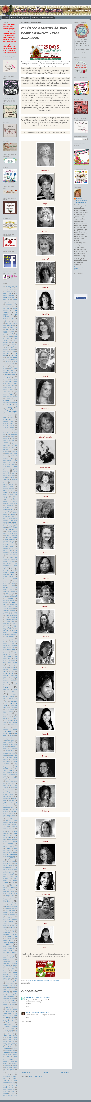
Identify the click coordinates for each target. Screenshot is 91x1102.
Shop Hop (12, 927)
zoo (4, 1095)
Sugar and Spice (8, 1000)
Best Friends (8, 336)
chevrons (5, 415)
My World (11, 776)
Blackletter (5, 349)
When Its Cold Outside (11, 1067)
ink (4, 649)
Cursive (5, 477)
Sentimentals (6, 918)
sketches (6, 952)
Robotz (12, 887)
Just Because (11, 660)
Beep (10, 334)
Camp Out (8, 381)
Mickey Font (7, 733)
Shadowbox (6, 923)
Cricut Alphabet (7, 460)
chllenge (12, 417)
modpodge (14, 748)
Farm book (8, 556)
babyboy (5, 327)
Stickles (13, 987)
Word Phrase (12, 1087)
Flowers (13, 569)
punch (4, 874)
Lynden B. (45, 231)
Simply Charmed (8, 942)
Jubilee (12, 654)
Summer (5, 1002)
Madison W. (45, 408)
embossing (14, 535)
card (11, 389)
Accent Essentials (8, 297)
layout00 (15, 689)
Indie (14, 647)
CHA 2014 (8, 404)
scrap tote (12, 897)
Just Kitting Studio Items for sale (42, 18)
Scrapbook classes (11, 906)
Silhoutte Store (10, 938)
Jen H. (45, 923)
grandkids (5, 602)
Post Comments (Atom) (36, 1076)
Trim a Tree (8, 1039)
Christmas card (8, 421)
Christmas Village (8, 429)
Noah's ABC (10, 789)
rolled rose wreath (8, 891)
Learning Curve (13, 698)
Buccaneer (14, 372)
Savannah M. (45, 894)
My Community (7, 772)
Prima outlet (12, 861)
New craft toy (7, 785)
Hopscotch (5, 640)
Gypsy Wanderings (11, 615)
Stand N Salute (10, 983)
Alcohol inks (14, 301)
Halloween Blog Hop (11, 619)
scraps (5, 914)
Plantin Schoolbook (10, 847)
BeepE (15, 334)
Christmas (7, 419)
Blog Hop (13, 355)
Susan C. (45, 606)
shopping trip (6, 930)
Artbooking (6, 318)
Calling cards (13, 379)
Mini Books (14, 739)
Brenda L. (45, 756)
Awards (13, 18)
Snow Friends (8, 957)
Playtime (8, 848)
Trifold (15, 1037)
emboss (7, 535)
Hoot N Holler (6, 638)
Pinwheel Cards (8, 845)
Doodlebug (6, 507)
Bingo (13, 342)
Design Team (8, 486)
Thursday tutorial (8, 1030)
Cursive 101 (12, 477)
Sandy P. (45, 496)
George (5, 587)
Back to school (13, 327)
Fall (11, 550)
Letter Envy (14, 707)
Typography (6, 1048)
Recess (5, 884)
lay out (13, 684)
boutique (5, 365)
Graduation (10, 598)
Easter (15, 522)
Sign (13, 931)
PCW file (6, 837)
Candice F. (45, 578)
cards (12, 393)
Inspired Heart (11, 649)
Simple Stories (8, 940)
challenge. (6, 410)
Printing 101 (12, 865)
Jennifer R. (45, 345)
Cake (13, 376)
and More (6, 308)
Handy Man (10, 621)
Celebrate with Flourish (10, 402)
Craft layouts (8, 453)
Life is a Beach (10, 709)
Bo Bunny (8, 361)
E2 (10, 522)
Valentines (6, 1052)
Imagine (12, 643)
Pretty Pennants (10, 860)
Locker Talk (12, 715)
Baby (15, 322)
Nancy (5, 778)
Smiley (5, 955)
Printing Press (6, 867)
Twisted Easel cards (8, 1046)
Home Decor (13, 634)
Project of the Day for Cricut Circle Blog (10, 869)
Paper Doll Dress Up (10, 817)
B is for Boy (13, 320)
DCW (13, 483)
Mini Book (6, 737)
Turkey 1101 (12, 1041)
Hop (14, 638)
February (12, 561)
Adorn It (6, 299)
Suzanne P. (46, 259)
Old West (11, 800)
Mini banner (12, 735)
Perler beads (11, 839)
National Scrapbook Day (11, 779)
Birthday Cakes (10, 347)
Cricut (12, 459)
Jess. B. (45, 705)
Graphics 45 (6, 612)
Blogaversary (13, 359)
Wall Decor (13, 1063)
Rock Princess (8, 889)
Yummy (12, 1093)
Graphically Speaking (9, 610)
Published (11, 871)
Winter (13, 1074)
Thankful (10, 1022)
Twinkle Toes (10, 1045)
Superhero (12, 1004)
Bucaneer (5, 372)
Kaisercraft (12, 667)
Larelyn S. (45, 204)
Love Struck (13, 718)
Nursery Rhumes (8, 792)
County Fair (6, 451)
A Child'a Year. (9, 291)
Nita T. (45, 868)
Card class (6, 391)
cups (13, 475)
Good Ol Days (13, 596)
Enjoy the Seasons (11, 537)
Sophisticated (10, 967)
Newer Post (26, 1072)
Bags (7, 329)
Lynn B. (45, 376)
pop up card (11, 852)
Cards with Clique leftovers (10, 396)
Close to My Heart (8, 440)
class (6, 436)
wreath (13, 1091)
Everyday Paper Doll (8, 541)
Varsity (9, 1054)
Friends (12, 572)
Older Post (65, 1072)
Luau (10, 722)
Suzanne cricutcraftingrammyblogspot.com (81, 200)
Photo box (6, 841)
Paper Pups (6, 824)
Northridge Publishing (8, 791)
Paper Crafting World (9, 815)
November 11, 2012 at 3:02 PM (40, 1012)
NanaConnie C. (45, 468)
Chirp (4, 417)
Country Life (7, 449)
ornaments (5, 809)
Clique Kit (6, 438)
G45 (4, 585)
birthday (5, 344)
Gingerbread (6, 591)
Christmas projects (8, 425)
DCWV (5, 484)
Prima (4, 861)
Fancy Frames (13, 554)
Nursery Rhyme (8, 794)
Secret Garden (13, 914)
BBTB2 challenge (8, 333)
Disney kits (8, 499)
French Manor (6, 570)
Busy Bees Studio (10, 374)
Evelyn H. (45, 287)
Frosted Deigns (8, 576)
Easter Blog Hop (7, 526)
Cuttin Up (6, 479)
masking (8, 727)
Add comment (26, 1021)
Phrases (14, 841)
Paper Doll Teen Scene (11, 818)
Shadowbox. (6, 925)
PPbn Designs (9, 856)
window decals (10, 1072)
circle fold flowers (12, 434)
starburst (5, 985)
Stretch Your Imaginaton (9, 998)
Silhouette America (10, 934)
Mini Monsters (8, 742)
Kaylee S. (45, 667)
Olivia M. (45, 781)
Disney (5, 492)
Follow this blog (81, 297)
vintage (15, 1054)
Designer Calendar (8, 488)
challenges (13, 412)
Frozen (13, 583)
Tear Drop (12, 1019)
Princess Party (7, 863)
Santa (15, 893)
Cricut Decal (6, 466)
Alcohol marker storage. (11, 302)
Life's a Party (7, 713)
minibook (5, 744)
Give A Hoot (10, 593)
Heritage (5, 630)
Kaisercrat (5, 669)
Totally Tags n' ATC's (10, 1035)
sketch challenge (8, 948)
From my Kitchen (8, 574)
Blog (14, 351)
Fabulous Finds (8, 546)
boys (10, 368)
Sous (4, 968)
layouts (13, 691)
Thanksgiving (7, 1024)
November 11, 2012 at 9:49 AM (41, 997)
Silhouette (6, 933)
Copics (12, 447)
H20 (7, 617)
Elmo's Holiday (13, 533)
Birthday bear (13, 346)
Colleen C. (45, 637)
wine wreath (6, 1074)
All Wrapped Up (9, 304)
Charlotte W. (45, 171)
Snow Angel (12, 956)
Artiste (12, 318)
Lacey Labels (8, 673)
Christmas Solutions (8, 427)
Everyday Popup (8, 544)
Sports (12, 970)
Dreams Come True (8, 516)
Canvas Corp (7, 387)
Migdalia (28, 997)
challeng (15, 406)
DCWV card (12, 484)
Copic (13, 443)
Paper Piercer (12, 822)
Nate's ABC (13, 778)
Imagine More (6, 645)
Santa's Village (10, 895)
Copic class (6, 445)
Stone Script (7, 989)
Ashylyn (5, 320)
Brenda (28, 1012)
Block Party (6, 351)
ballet (12, 329)
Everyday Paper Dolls (9, 543)
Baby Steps (10, 325)
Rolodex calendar (7, 893)
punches (12, 874)
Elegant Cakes (12, 527)
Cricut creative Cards (8, 464)
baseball (12, 331)
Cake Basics (7, 378)
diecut (5, 490)
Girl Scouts (14, 591)
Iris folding (6, 651)
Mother (5, 755)
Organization (6, 805)
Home (6, 18)
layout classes (6, 689)
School (5, 897)
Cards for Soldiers (8, 395)
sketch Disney (8, 950)
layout (6, 687)
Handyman (6, 623)
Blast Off (13, 349)
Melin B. (45, 947)
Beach (4, 334)
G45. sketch (12, 585)
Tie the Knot (13, 1032)
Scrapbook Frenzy (10, 910)
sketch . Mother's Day (9, 946)
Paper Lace (8, 820)
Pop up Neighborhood (10, 854)
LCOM (4, 698)
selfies (10, 916)
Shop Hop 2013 (8, 929)
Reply (27, 1006)
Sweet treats (10, 1011)
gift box (12, 589)
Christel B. (45, 811)
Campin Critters (12, 383)
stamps (15, 980)
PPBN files (13, 858)
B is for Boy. (8, 321)
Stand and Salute (11, 982)
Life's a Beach (8, 711)
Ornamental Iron (8, 807)
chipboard (12, 416)
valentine (14, 1048)
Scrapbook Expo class (11, 908)
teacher (5, 1019)
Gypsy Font (14, 613)
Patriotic (10, 831)
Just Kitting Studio (10, 662)
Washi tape (8, 1065)
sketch (6, 944)
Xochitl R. (45, 734)
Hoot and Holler (10, 636)
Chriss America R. (45, 437)
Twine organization (12, 1043)
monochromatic (7, 752)
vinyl (8, 1056)
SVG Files (8, 1008)
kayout (12, 671)
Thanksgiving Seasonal (10, 1026)
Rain (13, 882)
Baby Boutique (8, 323)
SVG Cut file (6, 1006)
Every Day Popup (10, 539)
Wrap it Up (6, 1091)
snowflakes (6, 959)
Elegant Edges (11, 529)
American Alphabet (8, 306)
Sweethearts (7, 1013)
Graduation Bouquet (8, 600)
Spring (5, 972)
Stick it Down (13, 985)
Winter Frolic (6, 1076)
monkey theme (10, 750)
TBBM (7, 1017)
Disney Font (14, 498)
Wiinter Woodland (10, 1069)
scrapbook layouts (8, 912)
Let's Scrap (13, 701)
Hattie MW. (45, 314)
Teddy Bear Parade (10, 1021)
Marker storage (13, 726)
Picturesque (10, 843)
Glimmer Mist (7, 595)
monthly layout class (9, 753)
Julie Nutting (7, 656)
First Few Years (7, 563)
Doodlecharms (7, 509)
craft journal (14, 451)
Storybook (6, 991)
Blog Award (6, 353)
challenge (9, 408)
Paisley (11, 813)
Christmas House (8, 423)
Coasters (5, 442)
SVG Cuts (14, 1006)
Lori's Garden (7, 716)
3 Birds (11, 288)
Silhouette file (12, 936)
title (13, 1034)
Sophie (15, 965)
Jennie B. (45, 841)
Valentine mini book (10, 1050)
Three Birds (10, 1028)
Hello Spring (12, 628)
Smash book (12, 954)
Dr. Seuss (12, 514)
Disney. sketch (13, 503)
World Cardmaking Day (9, 1089)
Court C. (45, 553)
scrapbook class (13, 904)
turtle (4, 1043)
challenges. (11, 414)
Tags (10, 1015)
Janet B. (45, 522)
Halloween (13, 617)
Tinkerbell (8, 1033)
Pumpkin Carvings (8, 873)
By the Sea (6, 376)
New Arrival (11, 783)
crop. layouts (6, 475)
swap (15, 1008)
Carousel (8, 398)
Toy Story (8, 1037)
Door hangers (6, 511)
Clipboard (12, 436)
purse (4, 876)
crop (13, 473)
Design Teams (24, 18)
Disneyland (10, 505)
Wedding (15, 1065)
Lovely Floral (9, 720)
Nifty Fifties (14, 787)
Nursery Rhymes (8, 796)
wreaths (5, 1093)
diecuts (12, 490)
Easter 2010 (10, 524)
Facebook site (7, 548)
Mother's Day (13, 755)
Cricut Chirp (11, 462)
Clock (13, 438)
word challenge (7, 1084)
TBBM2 (13, 1017)
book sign (11, 363)
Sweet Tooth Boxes (11, 1009)
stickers (7, 987)
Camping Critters (10, 385)
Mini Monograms (9, 740)
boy (11, 366)
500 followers (13, 290)
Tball (15, 1015)
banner (5, 331)
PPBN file (5, 858)
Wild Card (6, 1071)
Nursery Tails (6, 798)
